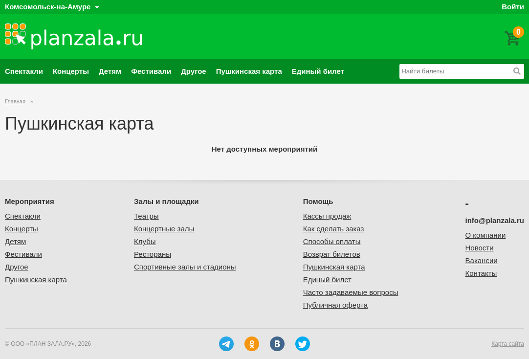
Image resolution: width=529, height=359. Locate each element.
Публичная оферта (335, 305)
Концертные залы (164, 228)
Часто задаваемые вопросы (350, 292)
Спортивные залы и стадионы (185, 267)
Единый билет (318, 71)
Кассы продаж (327, 216)
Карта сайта (507, 343)
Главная (15, 101)
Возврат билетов (331, 254)
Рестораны (152, 254)
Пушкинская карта (249, 71)
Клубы (145, 241)
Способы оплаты (332, 241)
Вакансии (481, 260)
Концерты (71, 71)
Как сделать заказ (333, 228)
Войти (513, 6)
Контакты (481, 273)
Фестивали (151, 71)
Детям (110, 71)
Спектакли (24, 71)
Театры (146, 216)
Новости (479, 248)
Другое (193, 71)
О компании (485, 235)
